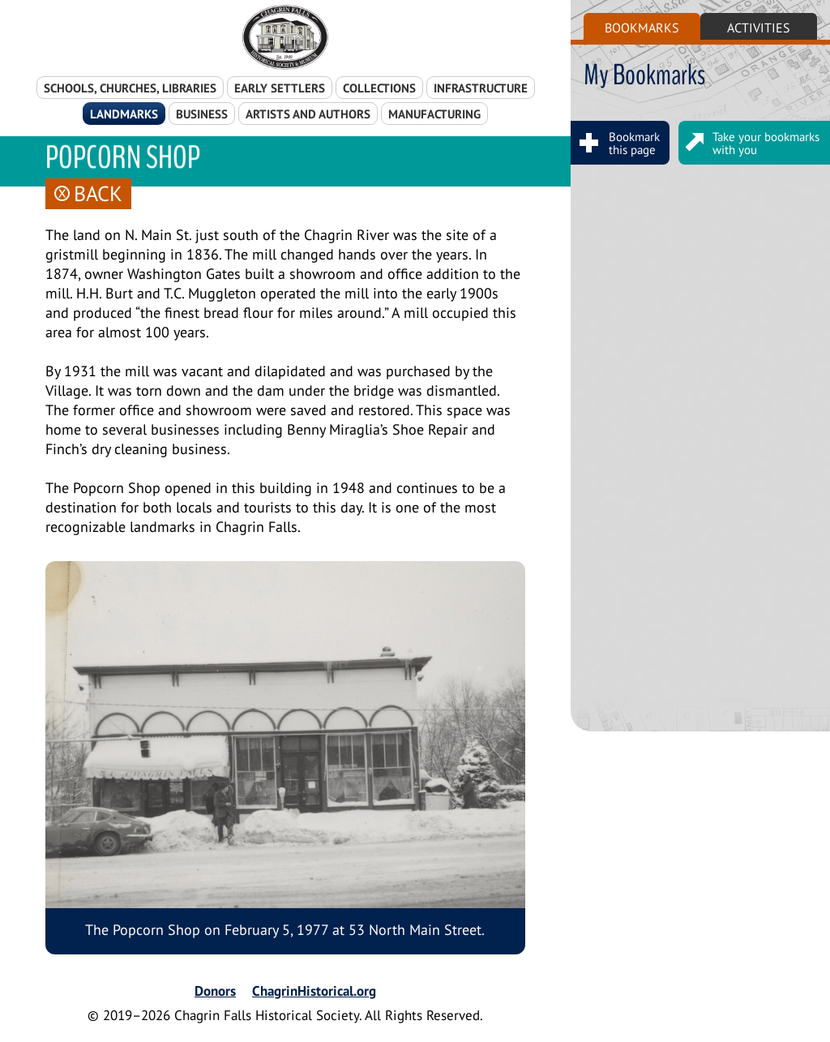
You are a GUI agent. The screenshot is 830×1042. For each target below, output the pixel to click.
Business (202, 114)
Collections (379, 88)
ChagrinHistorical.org (314, 991)
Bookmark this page (617, 143)
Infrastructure (481, 88)
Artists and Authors (308, 114)
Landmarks (124, 114)
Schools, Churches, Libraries (130, 88)
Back (88, 193)
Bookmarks (642, 27)
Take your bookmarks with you (750, 143)
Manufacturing (434, 114)
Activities (758, 27)
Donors (215, 991)
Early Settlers (279, 88)
